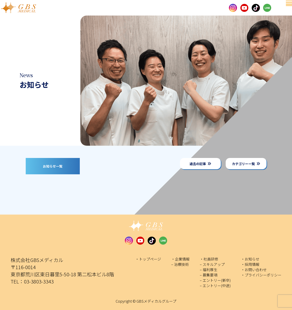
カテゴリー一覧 (243, 163)
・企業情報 (180, 259)
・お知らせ (250, 259)
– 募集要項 (208, 275)
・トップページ (148, 259)
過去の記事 (198, 163)
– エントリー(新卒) (215, 280)
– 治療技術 (180, 264)
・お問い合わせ (254, 269)
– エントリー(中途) (215, 285)
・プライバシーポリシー (261, 275)
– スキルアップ (212, 264)
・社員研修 (209, 259)
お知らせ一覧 (52, 166)
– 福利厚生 (208, 269)
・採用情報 (250, 264)
